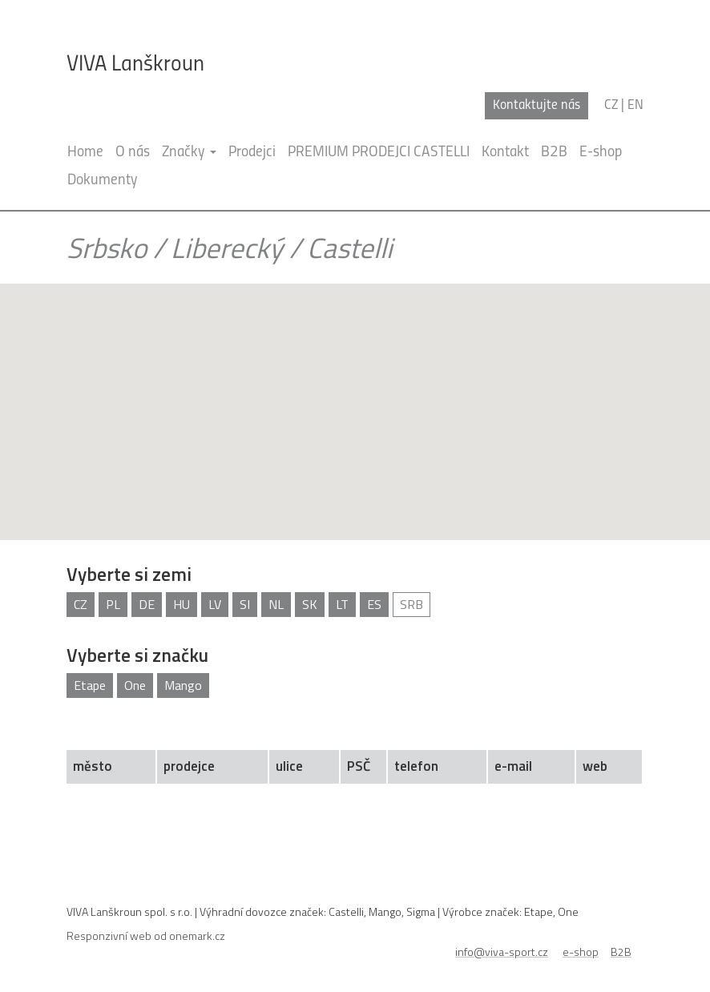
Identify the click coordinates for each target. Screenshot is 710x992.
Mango (183, 685)
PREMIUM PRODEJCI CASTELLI (379, 152)
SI (245, 604)
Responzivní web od (146, 935)
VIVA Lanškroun (135, 65)
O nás (132, 152)
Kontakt (505, 152)
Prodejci (252, 152)
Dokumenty (102, 180)
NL (276, 604)
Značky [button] (189, 152)
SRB (411, 604)
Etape (90, 685)
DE (147, 604)
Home (85, 152)
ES (374, 604)
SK (309, 604)
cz (611, 105)
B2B (554, 152)
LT (342, 604)
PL (113, 604)
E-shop (600, 152)
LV (214, 604)
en (635, 105)
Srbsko (107, 247)
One (135, 685)
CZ (80, 604)
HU (181, 604)
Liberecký (227, 247)
